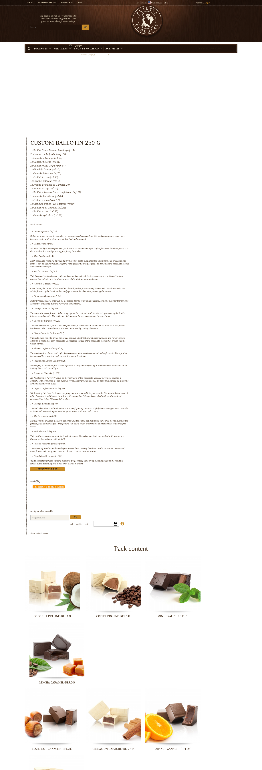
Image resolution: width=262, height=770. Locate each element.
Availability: (158, 403)
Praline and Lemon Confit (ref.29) (172, 282)
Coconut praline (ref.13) (167, 147)
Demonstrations (47, 2)
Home (27, 50)
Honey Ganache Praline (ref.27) (171, 255)
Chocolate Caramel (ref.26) (169, 242)
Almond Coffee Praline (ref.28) (171, 270)
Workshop (67, 2)
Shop (30, 2)
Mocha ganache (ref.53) (167, 337)
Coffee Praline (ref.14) (167, 159)
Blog (80, 2)
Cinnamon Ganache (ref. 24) (170, 215)
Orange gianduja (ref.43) (168, 325)
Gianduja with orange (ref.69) (170, 377)
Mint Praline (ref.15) (166, 172)
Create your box (211, 43)
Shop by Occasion (88, 43)
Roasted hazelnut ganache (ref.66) (172, 365)
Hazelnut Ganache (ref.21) (169, 199)
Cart (211, 17)
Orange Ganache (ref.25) (168, 227)
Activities (114, 43)
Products (42, 43)
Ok (198, 428)
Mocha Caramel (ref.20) (167, 187)
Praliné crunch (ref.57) (167, 353)
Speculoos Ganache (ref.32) (169, 295)
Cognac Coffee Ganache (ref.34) (171, 310)
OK (67, 27)
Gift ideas (62, 43)
